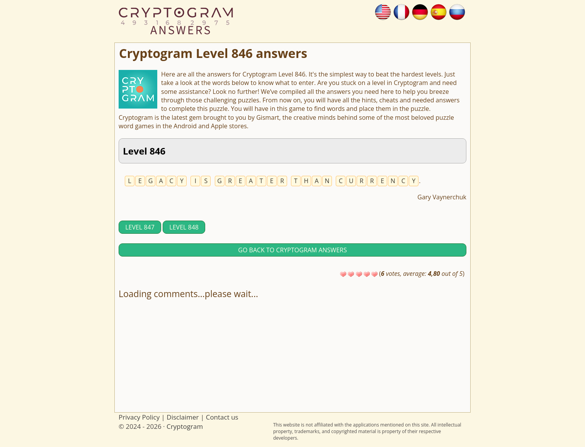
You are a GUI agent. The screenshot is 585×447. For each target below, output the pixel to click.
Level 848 (184, 227)
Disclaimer (183, 417)
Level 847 (140, 227)
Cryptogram (185, 426)
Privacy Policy (139, 417)
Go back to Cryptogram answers (292, 250)
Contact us (222, 417)
